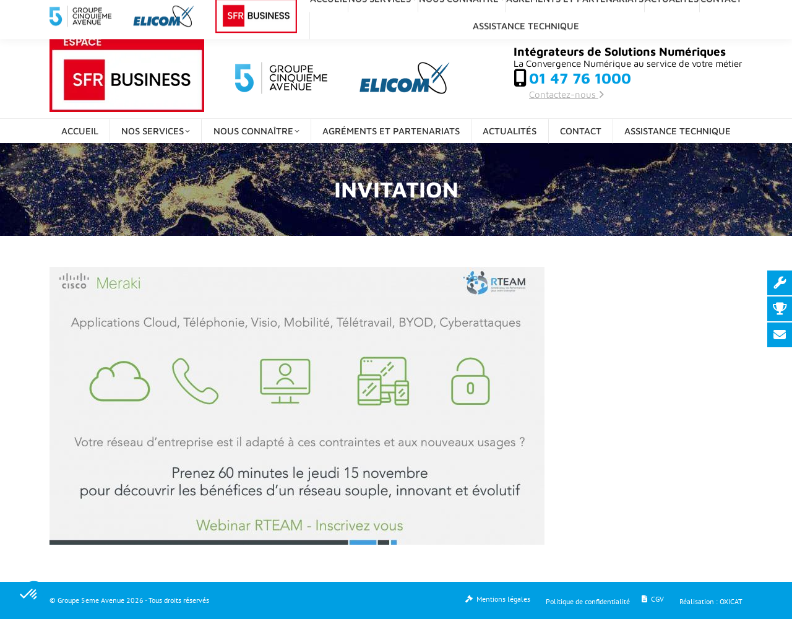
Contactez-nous (566, 94)
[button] (29, 595)
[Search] (639, 13)
